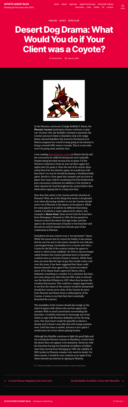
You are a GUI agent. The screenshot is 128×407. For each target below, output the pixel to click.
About (64, 4)
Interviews (79, 7)
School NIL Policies (105, 4)
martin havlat (58, 366)
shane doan (81, 366)
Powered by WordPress (43, 401)
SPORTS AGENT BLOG (16, 4)
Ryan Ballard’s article (59, 154)
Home (56, 4)
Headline (53, 20)
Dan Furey (58, 58)
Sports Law (73, 20)
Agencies (73, 4)
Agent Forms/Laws (87, 4)
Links (89, 7)
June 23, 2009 (73, 58)
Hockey (62, 20)
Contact (110, 7)
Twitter (97, 7)
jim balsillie (48, 366)
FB (103, 7)
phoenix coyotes (69, 366)
